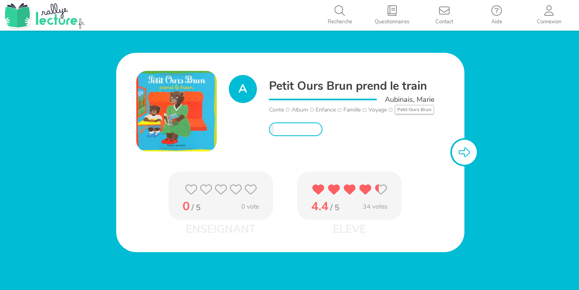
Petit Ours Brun (414, 109)
